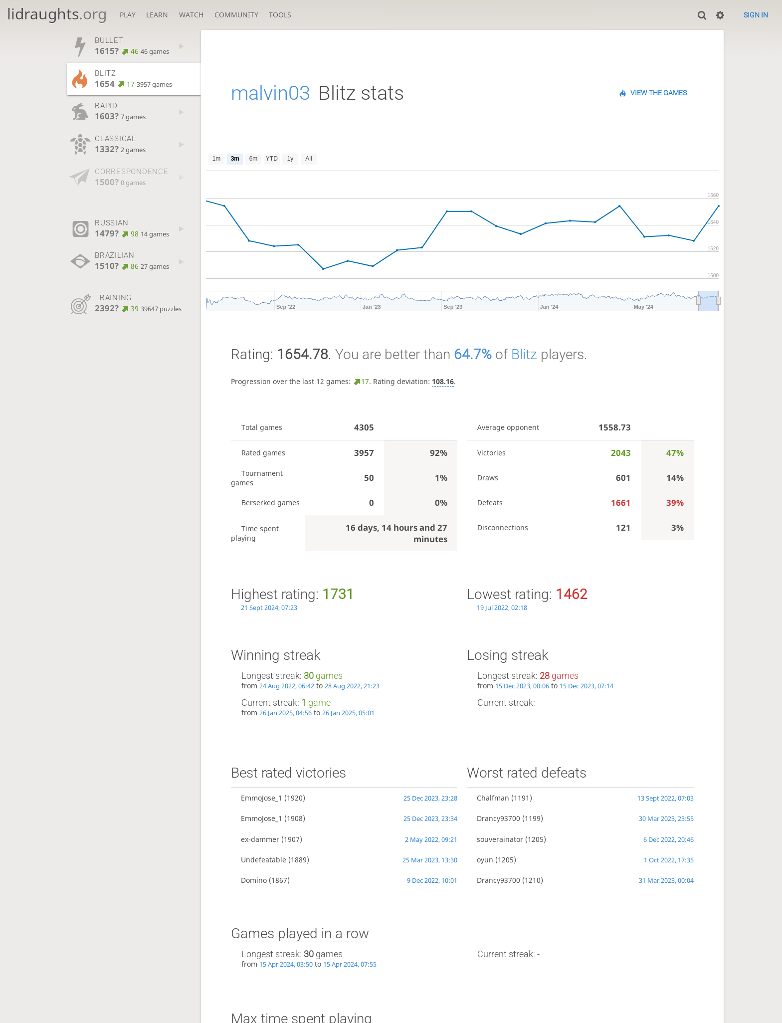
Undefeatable (263, 859)
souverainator (500, 839)
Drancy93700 (498, 818)
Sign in (756, 15)
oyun (485, 859)
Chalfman (493, 798)
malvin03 (270, 93)
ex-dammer (260, 839)
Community (236, 14)
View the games (658, 93)
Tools (280, 14)
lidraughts (57, 13)
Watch (191, 14)
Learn (157, 14)
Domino (254, 880)
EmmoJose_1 (261, 798)
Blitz (524, 354)
